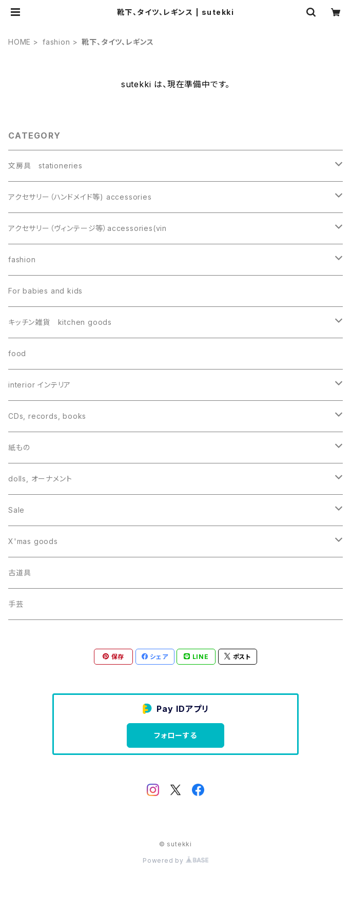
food (17, 353)
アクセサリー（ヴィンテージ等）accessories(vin (87, 228)
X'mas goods (33, 541)
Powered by (175, 860)
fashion (56, 41)
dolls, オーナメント (40, 478)
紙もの (19, 447)
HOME (19, 41)
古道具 (19, 572)
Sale (16, 510)
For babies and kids (45, 290)
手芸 (16, 603)
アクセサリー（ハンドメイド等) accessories (80, 196)
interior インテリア (39, 384)
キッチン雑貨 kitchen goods (60, 322)
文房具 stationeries (45, 165)
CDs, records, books (47, 416)
